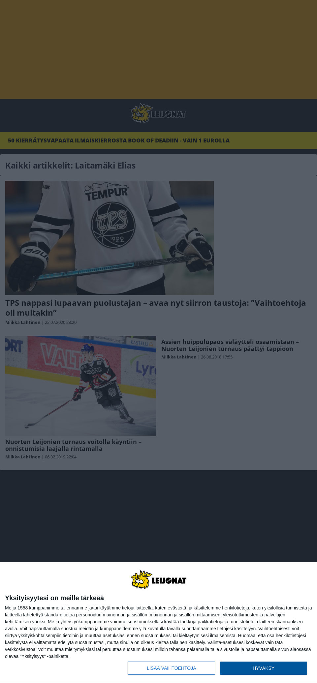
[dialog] (158, 623)
